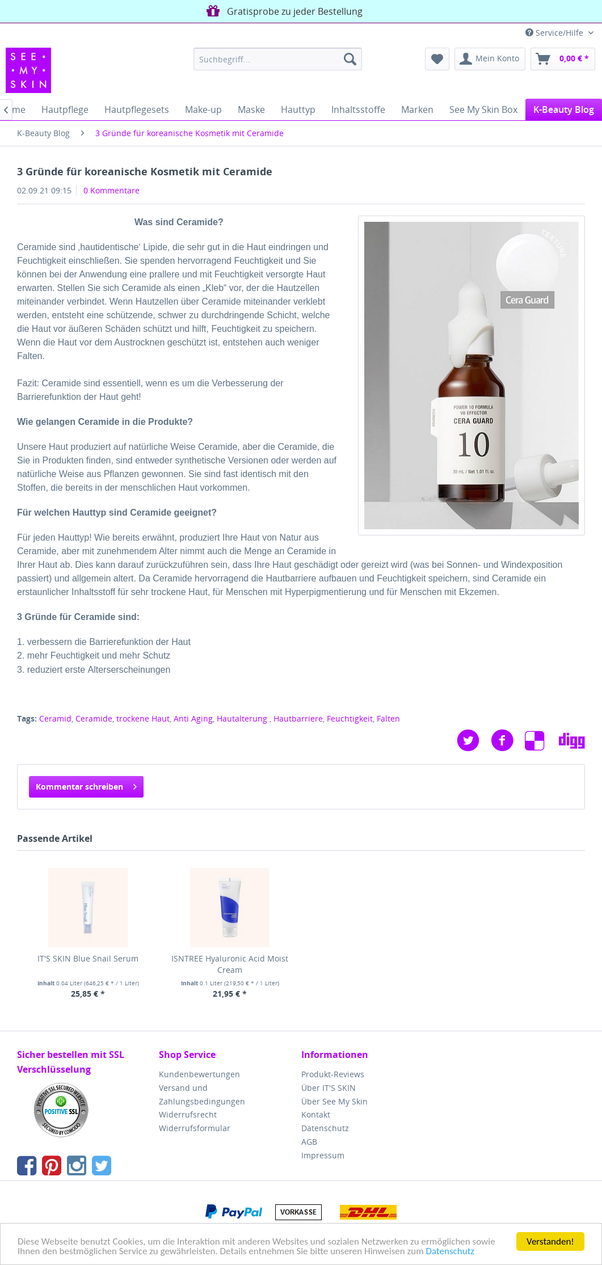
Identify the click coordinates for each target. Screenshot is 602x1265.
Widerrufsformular (194, 1128)
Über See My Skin (334, 1101)
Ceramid (55, 718)
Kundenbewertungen (199, 1074)
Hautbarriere (298, 718)
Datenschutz (450, 1252)
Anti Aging (193, 718)
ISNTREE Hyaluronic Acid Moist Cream (229, 964)
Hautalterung (243, 718)
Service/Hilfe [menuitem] (555, 32)
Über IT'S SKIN (328, 1087)
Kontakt (315, 1114)
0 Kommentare (111, 190)
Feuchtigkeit (350, 718)
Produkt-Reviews (332, 1074)
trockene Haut (143, 718)
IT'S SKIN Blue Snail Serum (87, 958)
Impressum (322, 1155)
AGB (309, 1141)
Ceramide (93, 718)
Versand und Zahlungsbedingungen (202, 1094)
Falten (388, 718)
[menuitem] (277, 59)
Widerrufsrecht (188, 1114)
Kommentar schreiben (86, 785)
